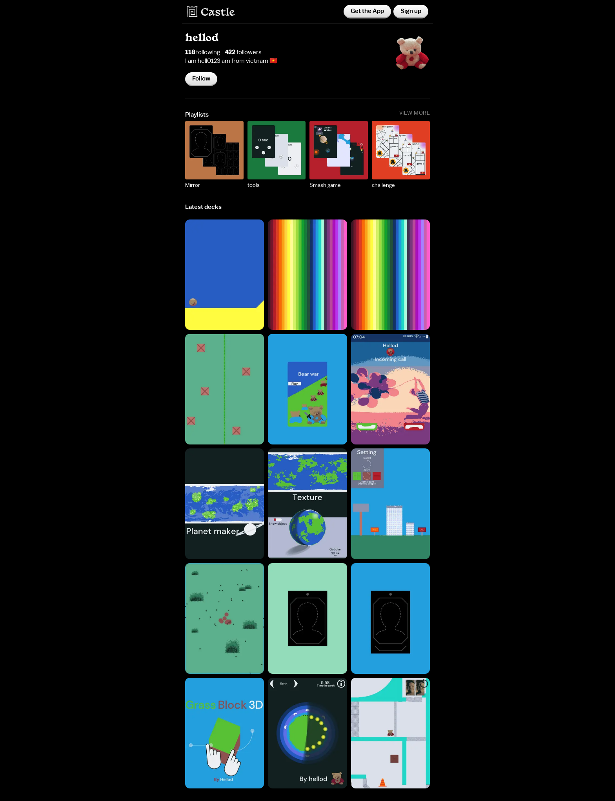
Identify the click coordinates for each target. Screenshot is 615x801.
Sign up (410, 11)
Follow (201, 78)
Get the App (367, 11)
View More (414, 113)
